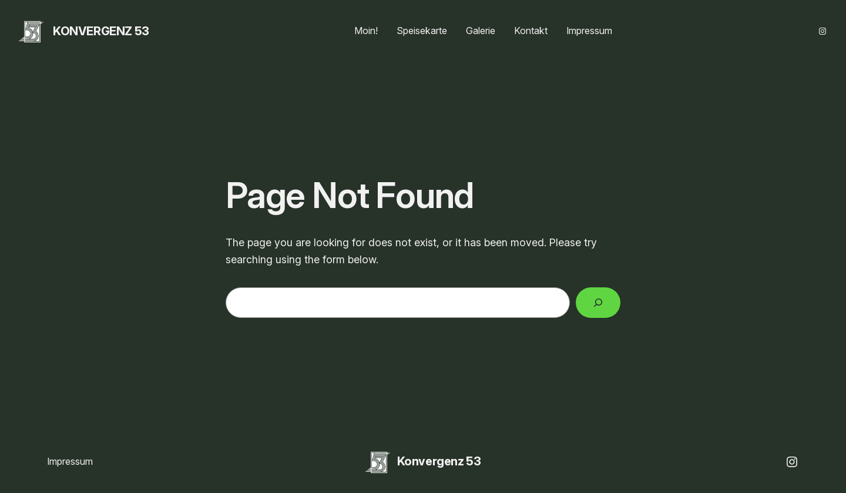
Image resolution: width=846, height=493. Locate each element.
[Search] (598, 302)
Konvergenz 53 (101, 31)
